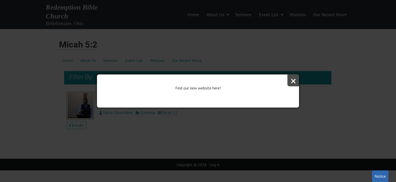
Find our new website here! (198, 87)
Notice (380, 176)
